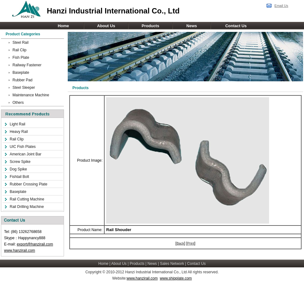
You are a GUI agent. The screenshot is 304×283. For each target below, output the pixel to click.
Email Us (281, 6)
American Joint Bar (25, 154)
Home (63, 25)
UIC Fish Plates (23, 146)
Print (190, 243)
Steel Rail (20, 42)
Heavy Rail (19, 131)
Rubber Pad (22, 80)
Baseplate (20, 72)
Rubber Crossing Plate (28, 184)
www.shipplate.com (176, 278)
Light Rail (17, 124)
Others (18, 102)
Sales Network (172, 263)
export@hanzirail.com (35, 244)
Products (150, 25)
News (191, 25)
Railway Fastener (27, 65)
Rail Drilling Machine (27, 207)
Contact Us (236, 25)
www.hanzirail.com (19, 250)
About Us (106, 25)
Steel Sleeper (23, 87)
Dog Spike (18, 169)
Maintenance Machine (30, 95)
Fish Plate (20, 57)
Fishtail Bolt (19, 176)
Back (180, 243)
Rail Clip (19, 50)
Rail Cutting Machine (27, 199)
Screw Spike (20, 161)
